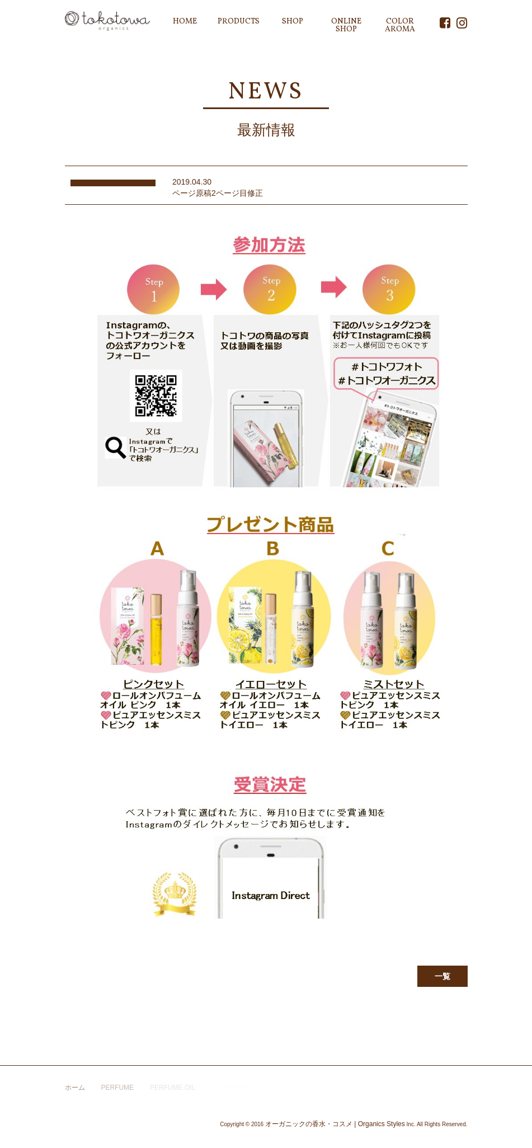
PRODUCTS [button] (239, 21)
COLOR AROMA (400, 25)
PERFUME (117, 1087)
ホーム (75, 1087)
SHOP (292, 21)
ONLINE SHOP (346, 25)
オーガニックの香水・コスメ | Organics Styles (335, 1124)
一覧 (442, 976)
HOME (185, 21)
